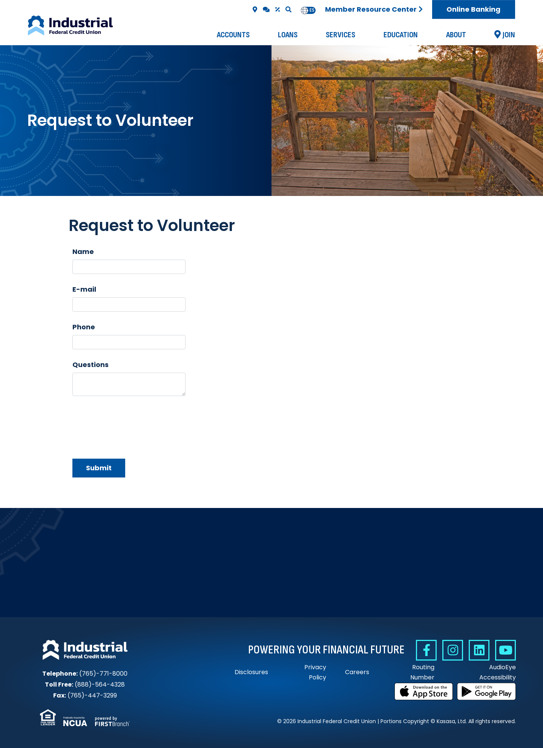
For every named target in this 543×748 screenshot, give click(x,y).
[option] (312, 10)
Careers (357, 672)
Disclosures (251, 672)
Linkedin (479, 650)
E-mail (84, 289)
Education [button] (400, 35)
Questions (90, 364)
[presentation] (129, 423)
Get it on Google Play (486, 691)
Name (83, 251)
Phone (83, 327)
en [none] (304, 10)
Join (509, 35)
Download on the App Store (423, 691)
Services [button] (340, 35)
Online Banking (473, 9)
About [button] (456, 35)
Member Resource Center (371, 9)
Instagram (452, 650)
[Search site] (288, 9)
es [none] (312, 10)
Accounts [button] (233, 35)
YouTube (505, 650)
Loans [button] (288, 35)
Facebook (426, 650)
